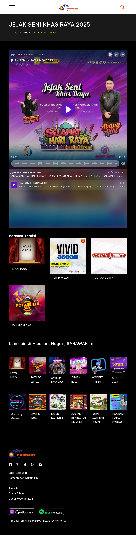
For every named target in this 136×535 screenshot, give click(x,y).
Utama (12, 33)
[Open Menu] (12, 7)
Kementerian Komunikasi (24, 478)
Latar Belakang (18, 473)
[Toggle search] (122, 7)
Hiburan (22, 33)
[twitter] (17, 464)
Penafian (14, 488)
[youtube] (40, 464)
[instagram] (32, 464)
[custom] (10, 464)
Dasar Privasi (17, 493)
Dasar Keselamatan (21, 498)
